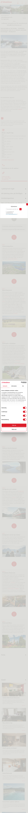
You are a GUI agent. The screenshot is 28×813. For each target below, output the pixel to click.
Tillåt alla (14, 425)
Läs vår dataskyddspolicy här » (11, 214)
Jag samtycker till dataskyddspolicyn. (12, 213)
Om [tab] (23, 386)
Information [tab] (14, 386)
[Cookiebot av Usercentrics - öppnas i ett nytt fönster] (21, 382)
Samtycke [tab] (5, 386)
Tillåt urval (14, 429)
